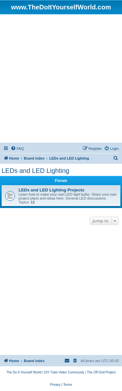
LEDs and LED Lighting (35, 170)
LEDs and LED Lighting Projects (51, 190)
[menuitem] (17, 148)
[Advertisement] (61, 78)
